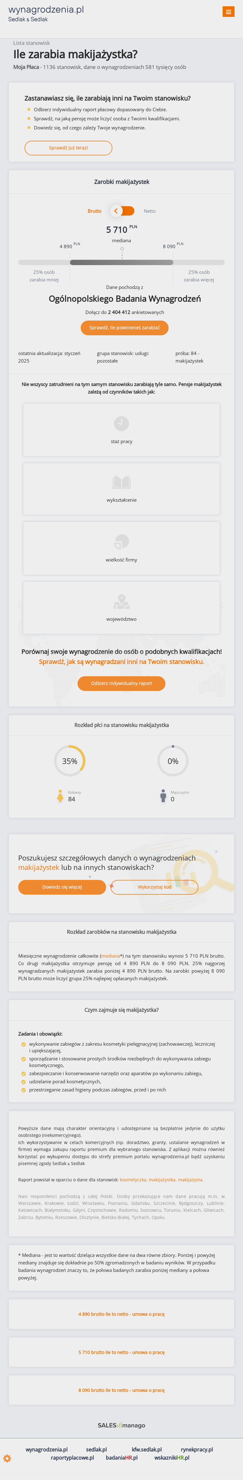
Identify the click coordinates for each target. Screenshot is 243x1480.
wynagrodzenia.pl (47, 1449)
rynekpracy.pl (197, 1449)
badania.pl (122, 1457)
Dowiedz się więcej (62, 887)
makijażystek (38, 867)
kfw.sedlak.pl (147, 1449)
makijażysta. (191, 1180)
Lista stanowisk (31, 42)
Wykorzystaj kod (154, 887)
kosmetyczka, (134, 1180)
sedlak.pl (96, 1449)
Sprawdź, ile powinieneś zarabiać (124, 328)
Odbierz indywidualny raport (121, 683)
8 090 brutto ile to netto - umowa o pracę (121, 1390)
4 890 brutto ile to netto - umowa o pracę (121, 1314)
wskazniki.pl (171, 1457)
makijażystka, (163, 1180)
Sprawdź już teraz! (68, 148)
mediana (110, 956)
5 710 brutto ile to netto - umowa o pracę (121, 1352)
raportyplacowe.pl (72, 1457)
